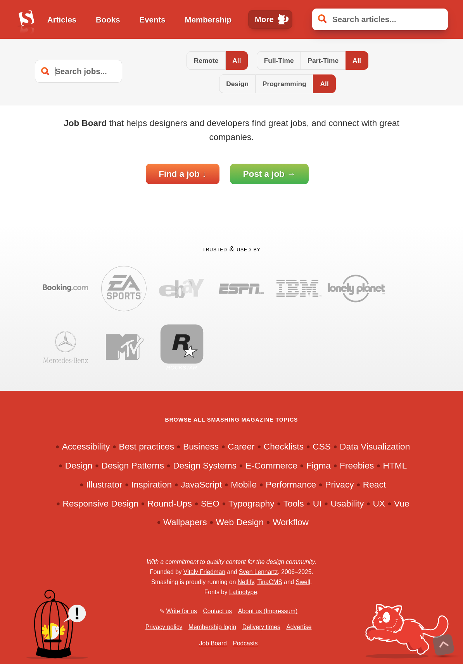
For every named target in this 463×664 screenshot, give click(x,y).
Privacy (339, 484)
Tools (293, 503)
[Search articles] (380, 19)
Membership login (212, 627)
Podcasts (245, 643)
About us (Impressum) (268, 611)
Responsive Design (100, 503)
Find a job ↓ (182, 174)
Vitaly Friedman (204, 572)
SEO (210, 503)
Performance (291, 484)
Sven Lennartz (258, 572)
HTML (395, 465)
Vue (401, 503)
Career (241, 447)
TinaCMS (269, 582)
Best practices (146, 447)
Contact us (217, 611)
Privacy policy (163, 627)
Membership (208, 19)
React (374, 484)
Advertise (298, 627)
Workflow (291, 522)
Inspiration (151, 484)
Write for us (181, 611)
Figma (318, 465)
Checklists (284, 447)
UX (379, 503)
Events (153, 19)
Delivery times (261, 627)
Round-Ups (169, 503)
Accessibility (86, 447)
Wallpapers (185, 522)
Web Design (240, 522)
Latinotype (243, 592)
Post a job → (269, 174)
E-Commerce (271, 465)
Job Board (213, 643)
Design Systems (205, 465)
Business (201, 447)
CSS (322, 447)
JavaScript (201, 484)
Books (108, 19)
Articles (61, 19)
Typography (251, 503)
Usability (347, 503)
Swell (303, 582)
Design (79, 465)
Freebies (357, 465)
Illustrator (104, 484)
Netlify (246, 582)
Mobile (244, 484)
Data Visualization (375, 447)
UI (317, 503)
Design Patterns (133, 465)
